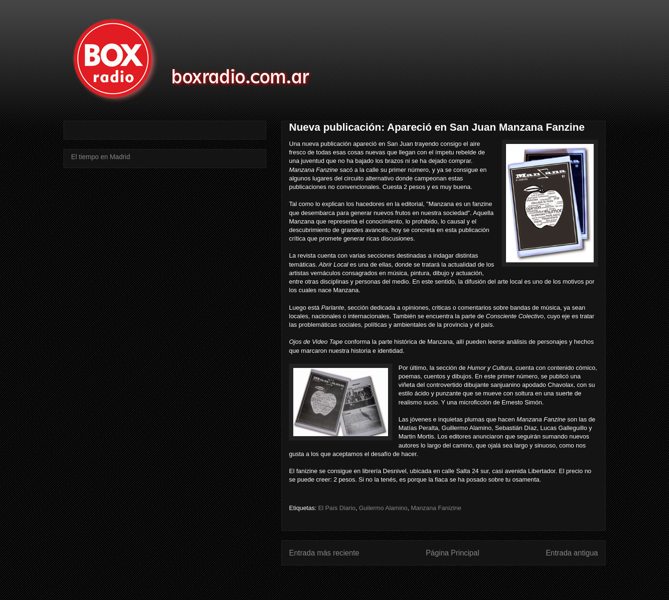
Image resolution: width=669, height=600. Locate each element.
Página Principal (452, 553)
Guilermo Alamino (383, 507)
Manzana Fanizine (436, 507)
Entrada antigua (572, 553)
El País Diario (336, 507)
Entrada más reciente (324, 553)
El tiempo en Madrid (100, 157)
